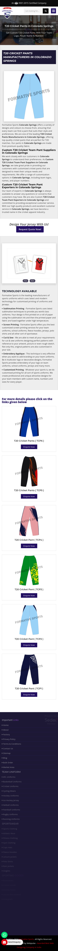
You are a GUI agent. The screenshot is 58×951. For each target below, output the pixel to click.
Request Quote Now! (30, 229)
